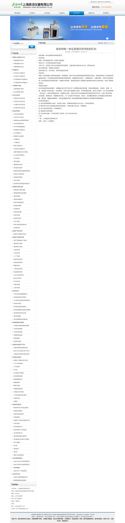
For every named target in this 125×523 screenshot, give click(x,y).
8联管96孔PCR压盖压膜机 (21, 407)
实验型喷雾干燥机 (19, 89)
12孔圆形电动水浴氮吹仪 (21, 82)
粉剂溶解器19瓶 (18, 376)
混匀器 (15, 370)
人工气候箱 (17, 256)
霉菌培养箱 (17, 265)
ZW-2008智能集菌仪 (19, 126)
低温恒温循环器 (18, 199)
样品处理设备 (16, 111)
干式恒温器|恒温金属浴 (20, 395)
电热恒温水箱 (17, 218)
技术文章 (77, 13)
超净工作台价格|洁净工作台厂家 (22, 351)
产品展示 (62, 13)
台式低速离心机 (18, 433)
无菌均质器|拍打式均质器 (21, 152)
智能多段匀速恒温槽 (19, 190)
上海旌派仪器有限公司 (35, 5)
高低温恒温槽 (17, 205)
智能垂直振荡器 (18, 335)
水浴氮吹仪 (17, 139)
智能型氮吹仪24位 (19, 66)
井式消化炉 (17, 158)
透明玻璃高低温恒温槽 (20, 193)
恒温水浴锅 (17, 215)
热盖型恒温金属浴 (19, 414)
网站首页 (17, 13)
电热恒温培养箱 (18, 262)
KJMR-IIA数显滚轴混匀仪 (21, 477)
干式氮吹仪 (17, 142)
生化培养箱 (17, 253)
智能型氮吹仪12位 (19, 63)
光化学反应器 (16, 95)
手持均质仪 (17, 423)
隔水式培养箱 (17, 278)
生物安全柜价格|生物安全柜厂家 (22, 354)
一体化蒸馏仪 (16, 467)
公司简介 (32, 13)
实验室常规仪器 (16, 404)
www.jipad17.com (81, 514)
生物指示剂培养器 (19, 392)
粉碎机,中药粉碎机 (19, 174)
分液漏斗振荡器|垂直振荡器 (21, 325)
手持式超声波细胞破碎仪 (20, 294)
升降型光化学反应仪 (19, 98)
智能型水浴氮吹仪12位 (18, 57)
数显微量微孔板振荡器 (20, 480)
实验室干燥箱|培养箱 (18, 237)
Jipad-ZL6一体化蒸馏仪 (20, 471)
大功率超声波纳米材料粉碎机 (22, 300)
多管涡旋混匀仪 (18, 426)
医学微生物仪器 (16, 357)
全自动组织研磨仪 (19, 114)
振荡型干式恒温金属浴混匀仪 (22, 420)
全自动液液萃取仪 (17, 458)
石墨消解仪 (17, 417)
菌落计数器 (17, 385)
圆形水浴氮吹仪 (18, 145)
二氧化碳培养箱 (18, 268)
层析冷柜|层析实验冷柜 (20, 224)
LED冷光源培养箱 (19, 275)
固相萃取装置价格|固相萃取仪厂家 (22, 171)
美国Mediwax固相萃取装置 (21, 120)
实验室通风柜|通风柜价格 (21, 347)
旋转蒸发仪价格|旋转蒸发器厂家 (22, 184)
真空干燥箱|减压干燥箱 (20, 240)
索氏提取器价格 (18, 167)
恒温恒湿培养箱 (18, 259)
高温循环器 (17, 209)
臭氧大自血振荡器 (19, 455)
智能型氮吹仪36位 (19, 60)
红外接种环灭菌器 (19, 373)
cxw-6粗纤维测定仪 (19, 155)
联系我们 (107, 2)
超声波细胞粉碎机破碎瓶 (20, 319)
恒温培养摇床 (17, 341)
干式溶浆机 (17, 366)
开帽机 (15, 401)
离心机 (15, 445)
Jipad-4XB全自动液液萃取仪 (21, 464)
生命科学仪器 (16, 474)
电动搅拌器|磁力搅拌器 (20, 436)
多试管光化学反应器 (19, 101)
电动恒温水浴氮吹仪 (19, 149)
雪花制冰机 (17, 227)
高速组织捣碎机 (18, 177)
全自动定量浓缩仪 (19, 123)
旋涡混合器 (17, 398)
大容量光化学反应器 (19, 104)
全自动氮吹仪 (17, 133)
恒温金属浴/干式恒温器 (20, 430)
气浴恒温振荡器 (18, 332)
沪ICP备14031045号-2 (87, 516)
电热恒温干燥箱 (18, 246)
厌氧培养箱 (17, 284)
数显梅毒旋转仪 (18, 379)
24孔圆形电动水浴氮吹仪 (21, 79)
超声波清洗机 (17, 303)
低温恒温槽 (17, 196)
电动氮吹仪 (15, 70)
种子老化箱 (17, 281)
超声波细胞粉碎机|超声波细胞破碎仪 (22, 310)
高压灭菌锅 (17, 442)
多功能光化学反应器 (19, 107)
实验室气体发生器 (17, 231)
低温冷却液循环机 (19, 202)
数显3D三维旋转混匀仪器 (21, 360)
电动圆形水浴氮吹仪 (19, 130)
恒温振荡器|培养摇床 (18, 322)
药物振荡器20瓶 (18, 388)
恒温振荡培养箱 (18, 272)
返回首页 (94, 2)
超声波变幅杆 (17, 316)
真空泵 (15, 452)
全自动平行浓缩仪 (19, 117)
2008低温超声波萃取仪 (20, 297)
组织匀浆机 (17, 180)
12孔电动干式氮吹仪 (19, 76)
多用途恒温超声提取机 (20, 306)
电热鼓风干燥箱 (18, 243)
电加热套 (16, 448)
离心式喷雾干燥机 (19, 92)
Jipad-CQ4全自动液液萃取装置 (22, 462)
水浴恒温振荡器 (18, 328)
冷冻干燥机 (17, 221)
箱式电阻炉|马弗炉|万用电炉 (21, 439)
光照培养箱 (17, 250)
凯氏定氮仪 (17, 161)
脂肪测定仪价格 (18, 164)
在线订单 (101, 2)
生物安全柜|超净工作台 (18, 344)
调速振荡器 (17, 338)
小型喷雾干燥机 (16, 85)
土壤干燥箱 (17, 287)
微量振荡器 (17, 382)
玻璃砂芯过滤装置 (19, 136)
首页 (105, 43)
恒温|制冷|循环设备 (17, 186)
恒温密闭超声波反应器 (20, 313)
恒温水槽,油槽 (17, 212)
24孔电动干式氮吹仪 (19, 73)
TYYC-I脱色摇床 (18, 363)
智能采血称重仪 (18, 411)
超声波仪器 (15, 291)
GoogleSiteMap (69, 516)
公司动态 (47, 13)
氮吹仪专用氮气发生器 (20, 234)
